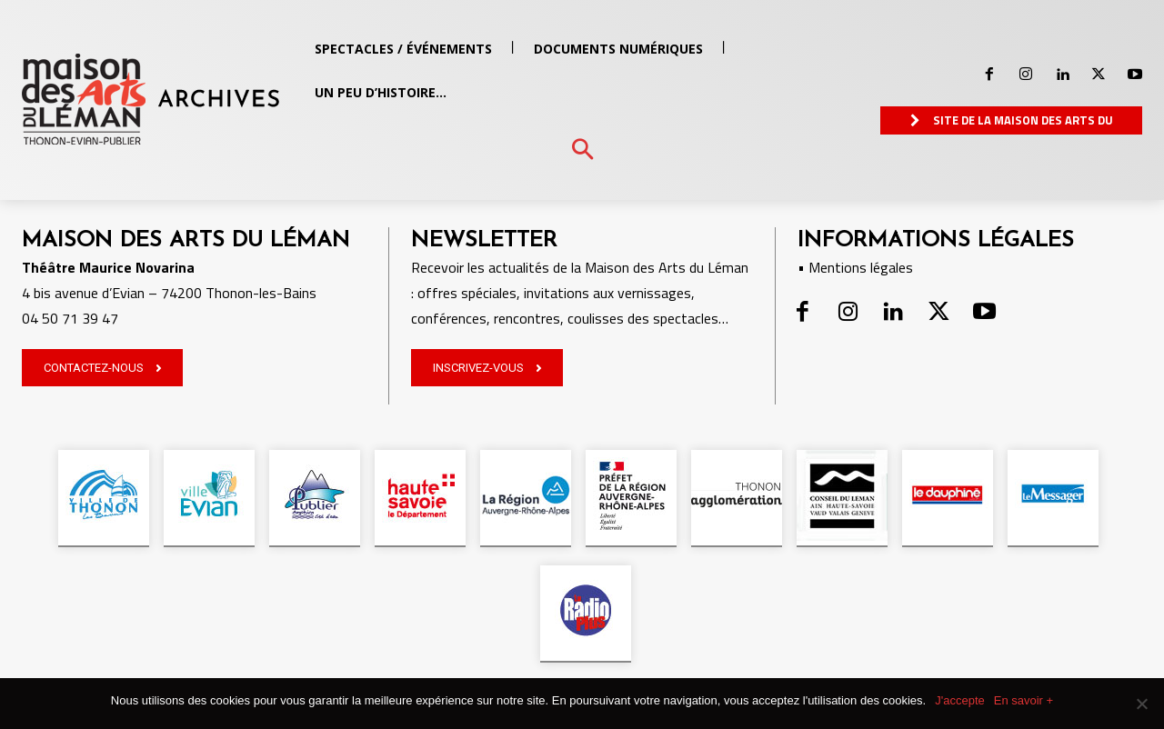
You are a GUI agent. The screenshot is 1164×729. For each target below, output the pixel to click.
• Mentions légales (855, 267)
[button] (582, 150)
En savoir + (1023, 700)
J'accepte (960, 700)
